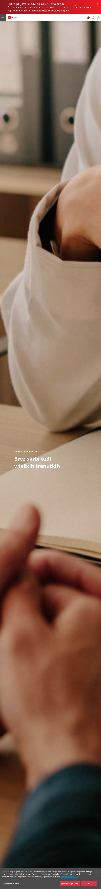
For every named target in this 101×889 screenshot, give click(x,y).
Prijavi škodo (83, 7)
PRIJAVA (98, 17)
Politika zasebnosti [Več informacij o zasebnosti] (69, 880)
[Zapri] (97, 875)
